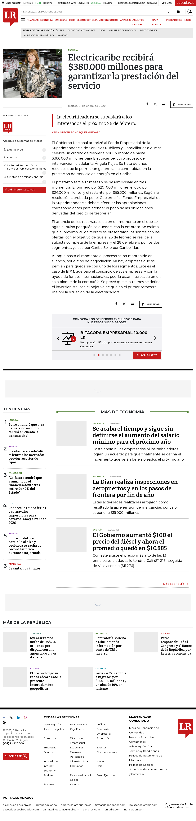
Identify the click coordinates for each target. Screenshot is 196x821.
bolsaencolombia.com (143, 804)
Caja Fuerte (77, 729)
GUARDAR (182, 104)
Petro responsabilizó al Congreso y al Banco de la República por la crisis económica (176, 645)
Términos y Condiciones (144, 750)
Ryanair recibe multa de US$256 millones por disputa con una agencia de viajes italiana (43, 647)
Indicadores (51, 761)
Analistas (15, 564)
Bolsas (13, 446)
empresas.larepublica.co (76, 804)
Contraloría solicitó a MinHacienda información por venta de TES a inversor (111, 645)
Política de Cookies (141, 764)
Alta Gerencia (78, 724)
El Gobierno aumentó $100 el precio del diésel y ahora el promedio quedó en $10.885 (132, 542)
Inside (100, 761)
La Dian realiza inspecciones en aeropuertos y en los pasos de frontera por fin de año (135, 488)
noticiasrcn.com (134, 809)
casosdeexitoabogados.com (21, 809)
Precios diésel (148, 30)
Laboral (14, 420)
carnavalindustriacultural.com (61, 809)
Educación (15, 473)
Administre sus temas (20, 189)
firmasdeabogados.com (110, 804)
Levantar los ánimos (24, 568)
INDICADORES (174, 20)
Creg (102, 30)
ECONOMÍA (46, 20)
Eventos (101, 747)
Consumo (50, 738)
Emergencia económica (81, 30)
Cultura (101, 668)
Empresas (50, 747)
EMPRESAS (61, 20)
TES (62, 30)
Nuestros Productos (141, 737)
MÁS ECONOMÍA (174, 583)
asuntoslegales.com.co (17, 804)
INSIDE (187, 20)
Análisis (100, 724)
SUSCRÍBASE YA (147, 355)
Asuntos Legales (54, 729)
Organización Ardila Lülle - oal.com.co (179, 806)
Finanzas (49, 752)
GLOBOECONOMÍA (87, 20)
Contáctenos (137, 741)
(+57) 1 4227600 (13, 743)
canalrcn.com (91, 809)
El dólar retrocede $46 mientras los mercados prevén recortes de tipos (27, 456)
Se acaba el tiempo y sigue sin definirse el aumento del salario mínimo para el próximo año (136, 435)
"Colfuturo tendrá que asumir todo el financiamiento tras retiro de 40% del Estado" (25, 485)
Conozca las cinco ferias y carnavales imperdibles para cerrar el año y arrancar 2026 (27, 515)
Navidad (62, 35)
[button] (57, 338)
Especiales (76, 747)
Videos (74, 784)
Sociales (49, 784)
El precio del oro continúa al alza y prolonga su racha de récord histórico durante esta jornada (25, 545)
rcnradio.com (112, 809)
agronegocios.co (46, 804)
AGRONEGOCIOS (108, 20)
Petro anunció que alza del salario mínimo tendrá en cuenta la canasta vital (26, 430)
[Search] (167, 11)
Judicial (166, 633)
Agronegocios (52, 724)
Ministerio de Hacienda (122, 30)
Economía (102, 738)
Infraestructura (79, 761)
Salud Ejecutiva (105, 775)
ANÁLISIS (125, 20)
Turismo (35, 633)
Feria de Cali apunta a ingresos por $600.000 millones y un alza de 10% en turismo (111, 680)
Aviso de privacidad (141, 746)
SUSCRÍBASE (185, 3)
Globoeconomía (106, 752)
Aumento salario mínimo (39, 35)
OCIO (72, 20)
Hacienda (101, 633)
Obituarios (76, 765)
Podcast (49, 775)
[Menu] (24, 19)
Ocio (12, 503)
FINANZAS (33, 20)
